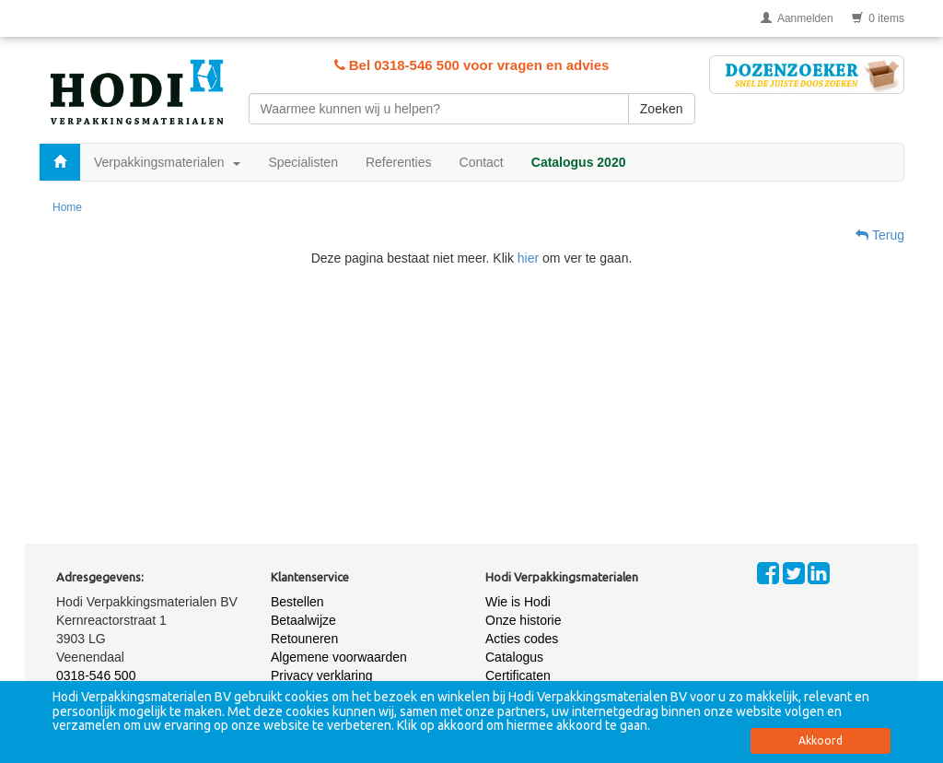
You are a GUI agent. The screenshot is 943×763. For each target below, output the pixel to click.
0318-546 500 (95, 675)
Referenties (399, 162)
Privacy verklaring (321, 675)
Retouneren (304, 638)
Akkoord (820, 740)
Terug (880, 235)
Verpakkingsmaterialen (167, 162)
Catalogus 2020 (578, 162)
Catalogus (514, 657)
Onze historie (523, 620)
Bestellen (297, 601)
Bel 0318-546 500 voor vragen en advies (472, 65)
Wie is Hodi (518, 601)
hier (528, 258)
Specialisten (303, 162)
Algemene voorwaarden (339, 657)
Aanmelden (797, 18)
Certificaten (518, 675)
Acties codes (521, 638)
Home (67, 207)
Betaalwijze (303, 620)
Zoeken (661, 108)
